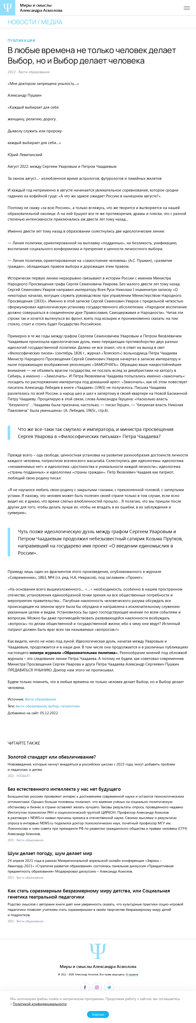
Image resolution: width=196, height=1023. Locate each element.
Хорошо (98, 1014)
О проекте (132, 974)
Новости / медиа (35, 22)
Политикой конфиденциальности (40, 1003)
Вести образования (40, 699)
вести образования (31, 706)
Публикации (21, 40)
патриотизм (70, 706)
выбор (53, 706)
